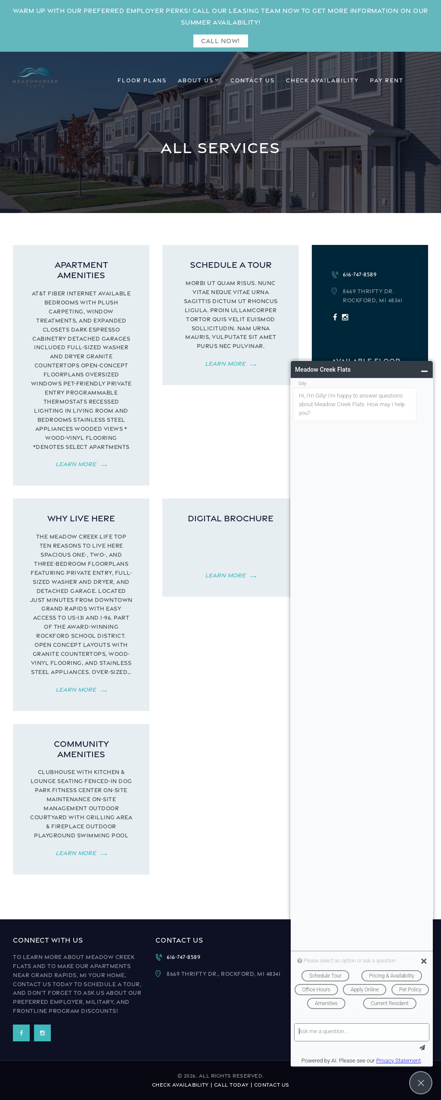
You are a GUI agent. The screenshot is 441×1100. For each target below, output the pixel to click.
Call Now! (220, 40)
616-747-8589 (359, 274)
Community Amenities (81, 749)
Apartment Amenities (81, 270)
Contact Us (271, 1085)
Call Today (231, 1085)
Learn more (76, 464)
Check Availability (180, 1085)
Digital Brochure (230, 518)
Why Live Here (81, 518)
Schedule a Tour (231, 265)
